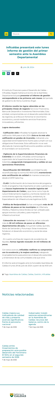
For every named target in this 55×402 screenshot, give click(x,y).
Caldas (30, 250)
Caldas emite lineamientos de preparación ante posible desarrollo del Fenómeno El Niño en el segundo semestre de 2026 (14, 327)
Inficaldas (46, 250)
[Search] (51, 10)
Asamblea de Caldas (18, 250)
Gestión (37, 250)
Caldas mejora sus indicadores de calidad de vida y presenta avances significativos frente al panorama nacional (13, 294)
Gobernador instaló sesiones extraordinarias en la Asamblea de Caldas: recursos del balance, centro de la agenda (40, 294)
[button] (6, 10)
